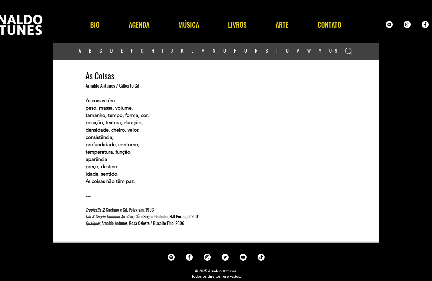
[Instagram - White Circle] (407, 24)
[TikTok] (261, 257)
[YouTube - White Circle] (243, 257)
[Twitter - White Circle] (225, 257)
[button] (188, 24)
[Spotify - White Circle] (389, 24)
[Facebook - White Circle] (425, 24)
